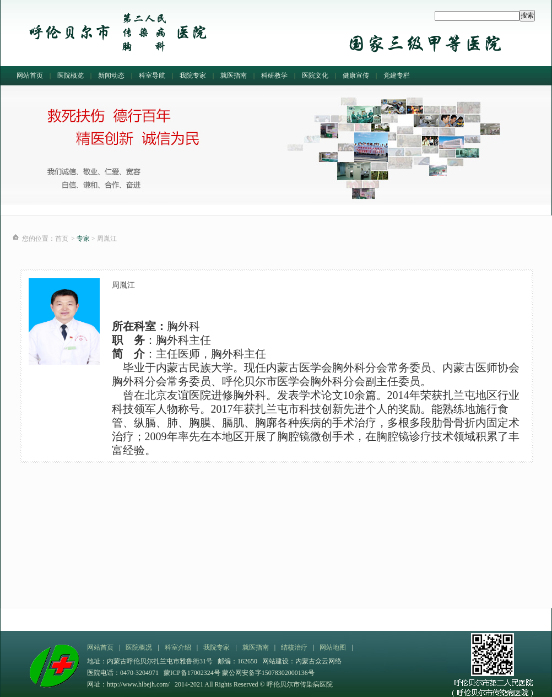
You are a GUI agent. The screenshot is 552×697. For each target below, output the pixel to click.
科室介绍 (178, 647)
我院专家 (193, 75)
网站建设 (275, 661)
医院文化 (315, 75)
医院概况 (139, 647)
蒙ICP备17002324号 (193, 673)
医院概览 (70, 75)
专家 (83, 238)
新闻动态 (111, 75)
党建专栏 (396, 75)
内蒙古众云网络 (318, 661)
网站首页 (30, 75)
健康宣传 (356, 75)
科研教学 (274, 75)
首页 (61, 238)
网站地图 (333, 647)
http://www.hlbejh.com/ (138, 684)
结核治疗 (294, 647)
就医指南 (233, 75)
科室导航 (152, 75)
